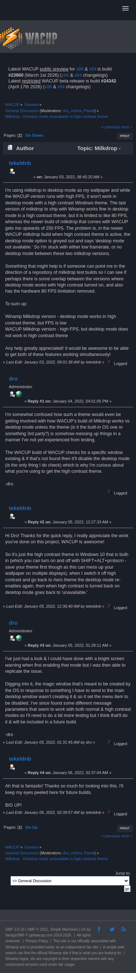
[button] (125, 9)
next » (126, 127)
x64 (92, 69)
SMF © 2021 (38, 929)
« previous (110, 127)
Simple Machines (64, 929)
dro (65, 111)
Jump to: (123, 873)
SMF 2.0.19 (14, 929)
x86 (79, 69)
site (64, 941)
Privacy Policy (36, 941)
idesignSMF (15, 935)
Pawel (89, 111)
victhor (76, 111)
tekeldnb (20, 163)
